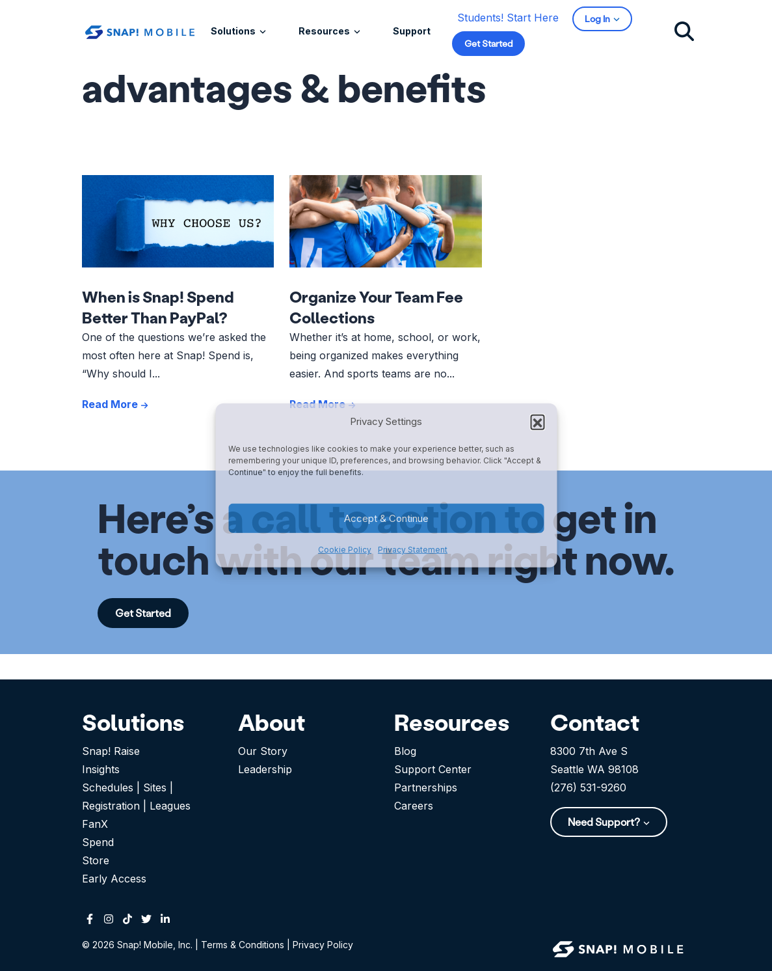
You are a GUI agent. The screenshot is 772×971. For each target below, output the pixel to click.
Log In (598, 18)
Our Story (262, 751)
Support (412, 30)
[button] (537, 421)
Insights (101, 769)
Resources (325, 30)
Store (95, 860)
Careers (413, 805)
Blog (405, 751)
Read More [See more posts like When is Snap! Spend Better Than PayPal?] (115, 404)
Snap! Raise (111, 751)
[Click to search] (684, 30)
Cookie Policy (344, 549)
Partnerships (425, 787)
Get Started (488, 43)
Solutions (234, 30)
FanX (95, 823)
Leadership (265, 769)
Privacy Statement (412, 549)
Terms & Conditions (242, 944)
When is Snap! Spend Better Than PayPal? (158, 306)
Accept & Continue (386, 518)
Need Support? (605, 821)
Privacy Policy (323, 944)
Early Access (114, 878)
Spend (98, 842)
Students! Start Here (508, 17)
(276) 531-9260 (588, 787)
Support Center (433, 769)
